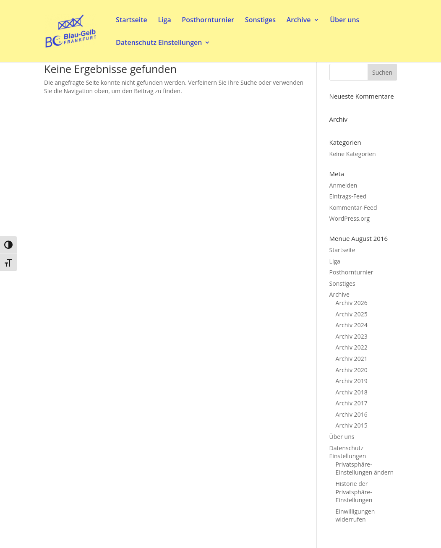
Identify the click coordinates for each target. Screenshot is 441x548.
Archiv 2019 (352, 381)
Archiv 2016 (352, 414)
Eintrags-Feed (348, 196)
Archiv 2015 (352, 425)
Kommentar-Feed (353, 207)
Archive (299, 20)
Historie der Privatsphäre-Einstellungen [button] (354, 492)
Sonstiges (260, 20)
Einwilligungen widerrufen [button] (355, 515)
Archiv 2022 (352, 347)
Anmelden (343, 185)
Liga (164, 20)
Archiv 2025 (352, 314)
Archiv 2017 (352, 403)
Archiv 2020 (352, 370)
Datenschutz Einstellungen (159, 43)
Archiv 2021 (352, 359)
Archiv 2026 (352, 303)
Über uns (344, 20)
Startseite (131, 20)
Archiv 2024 (352, 325)
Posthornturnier (208, 20)
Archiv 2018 (352, 392)
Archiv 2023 (352, 336)
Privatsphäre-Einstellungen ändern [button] (365, 468)
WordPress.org (349, 218)
